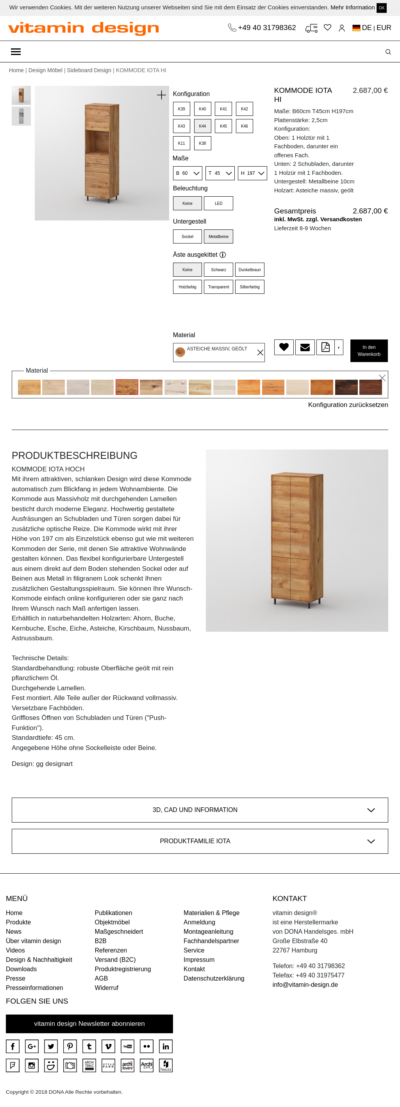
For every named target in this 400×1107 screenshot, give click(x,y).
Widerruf (106, 987)
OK (381, 8)
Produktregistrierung (123, 969)
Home (16, 70)
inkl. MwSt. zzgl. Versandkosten (318, 219)
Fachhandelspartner (211, 941)
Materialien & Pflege (211, 913)
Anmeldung (199, 922)
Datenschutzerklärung (214, 978)
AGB (101, 978)
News (13, 931)
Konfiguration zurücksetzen (348, 405)
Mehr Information (352, 7)
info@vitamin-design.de (305, 984)
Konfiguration (191, 94)
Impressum (199, 959)
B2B (101, 941)
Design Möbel (45, 70)
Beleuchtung (190, 188)
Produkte (18, 922)
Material (184, 335)
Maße (181, 158)
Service (194, 950)
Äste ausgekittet (199, 254)
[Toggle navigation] (15, 51)
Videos (15, 950)
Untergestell (189, 221)
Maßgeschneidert (119, 931)
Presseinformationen (34, 987)
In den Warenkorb (369, 351)
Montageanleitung (208, 931)
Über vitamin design (33, 941)
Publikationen (113, 913)
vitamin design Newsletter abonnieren (89, 1023)
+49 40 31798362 (268, 27)
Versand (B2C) (115, 959)
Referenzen (111, 950)
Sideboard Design (89, 70)
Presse (15, 978)
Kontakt (194, 969)
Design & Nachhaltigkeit (39, 959)
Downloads (21, 969)
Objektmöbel (112, 922)
